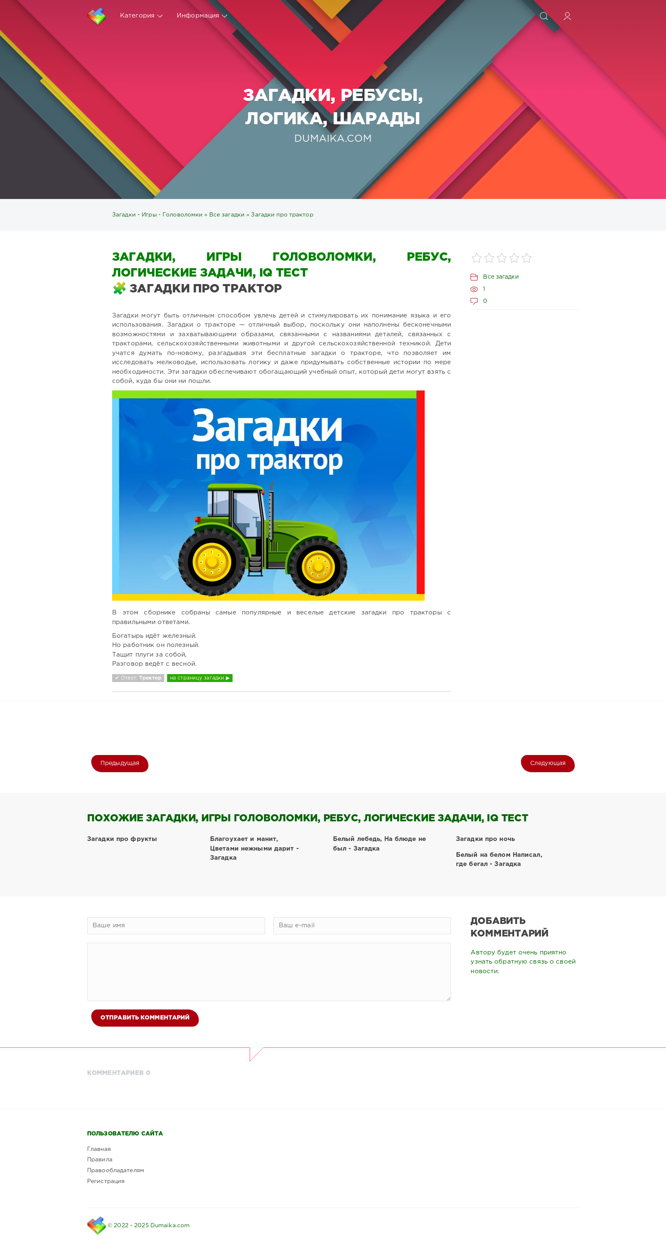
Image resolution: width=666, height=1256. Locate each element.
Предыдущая (119, 763)
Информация (202, 16)
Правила (100, 1159)
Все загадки (227, 214)
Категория (141, 16)
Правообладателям (115, 1170)
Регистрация (106, 1181)
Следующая (548, 763)
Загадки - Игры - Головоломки (157, 214)
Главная (99, 1149)
